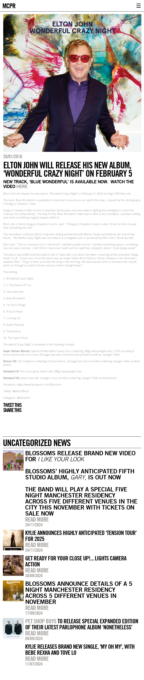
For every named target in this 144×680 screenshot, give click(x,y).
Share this (12, 410)
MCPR (8, 5)
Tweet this (12, 405)
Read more (37, 519)
